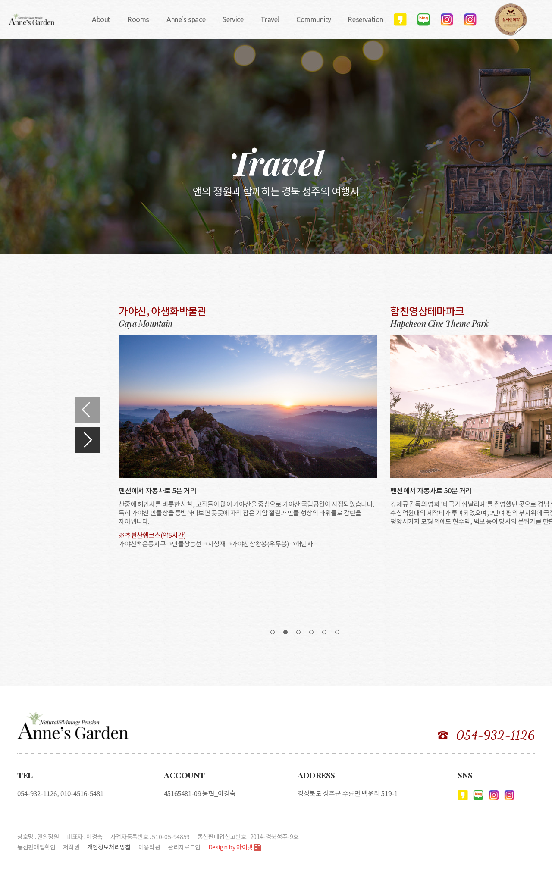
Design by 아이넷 (234, 847)
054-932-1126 (495, 735)
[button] (87, 410)
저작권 (71, 847)
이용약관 (149, 847)
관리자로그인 (184, 847)
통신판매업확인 (36, 847)
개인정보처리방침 (109, 847)
